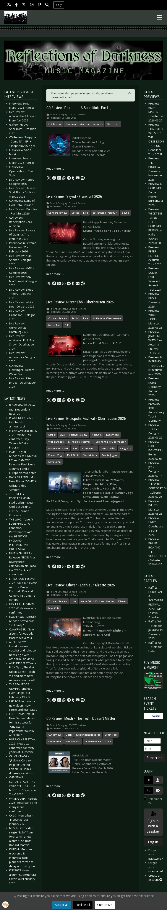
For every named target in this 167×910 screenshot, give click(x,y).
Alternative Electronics (98, 741)
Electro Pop (73, 741)
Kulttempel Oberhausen (106, 318)
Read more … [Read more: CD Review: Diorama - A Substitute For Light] (55, 168)
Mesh (68, 734)
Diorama (70, 124)
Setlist (75, 212)
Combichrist (89, 448)
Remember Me (155, 801)
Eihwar (122, 601)
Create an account (155, 878)
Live (85, 212)
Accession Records (91, 124)
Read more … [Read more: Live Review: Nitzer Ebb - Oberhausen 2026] (55, 391)
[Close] (130, 92)
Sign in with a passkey (153, 822)
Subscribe (154, 757)
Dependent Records (88, 734)
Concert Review (57, 212)
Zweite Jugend (110, 455)
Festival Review (78, 434)
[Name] (152, 741)
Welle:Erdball (56, 441)
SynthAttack (90, 455)
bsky (59, 5)
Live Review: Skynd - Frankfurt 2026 (74, 196)
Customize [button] (104, 905)
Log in (153, 842)
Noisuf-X (97, 434)
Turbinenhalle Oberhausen (110, 441)
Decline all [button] (83, 905)
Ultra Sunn (54, 461)
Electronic (113, 124)
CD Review (54, 124)
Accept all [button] (61, 905)
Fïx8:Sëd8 (73, 455)
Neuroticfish (108, 448)
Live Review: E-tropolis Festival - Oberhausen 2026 (86, 418)
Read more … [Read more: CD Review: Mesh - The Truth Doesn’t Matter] (55, 786)
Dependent (55, 741)
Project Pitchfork (58, 448)
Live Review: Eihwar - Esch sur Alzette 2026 (80, 585)
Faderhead (112, 434)
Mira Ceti (53, 608)
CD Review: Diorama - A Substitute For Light (80, 107)
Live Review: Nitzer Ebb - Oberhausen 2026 (80, 302)
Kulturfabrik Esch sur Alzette (97, 601)
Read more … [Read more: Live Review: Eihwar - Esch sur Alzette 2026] (55, 690)
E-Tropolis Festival (79, 441)
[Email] (152, 748)
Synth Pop (111, 734)
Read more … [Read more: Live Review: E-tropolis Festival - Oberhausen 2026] (55, 557)
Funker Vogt (55, 455)
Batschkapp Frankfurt (104, 212)
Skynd (125, 212)
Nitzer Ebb (54, 325)
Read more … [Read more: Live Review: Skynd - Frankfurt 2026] (55, 274)
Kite (75, 448)
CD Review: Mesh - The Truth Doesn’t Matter (80, 718)
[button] (49, 178)
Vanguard (125, 448)
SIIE (67, 325)
